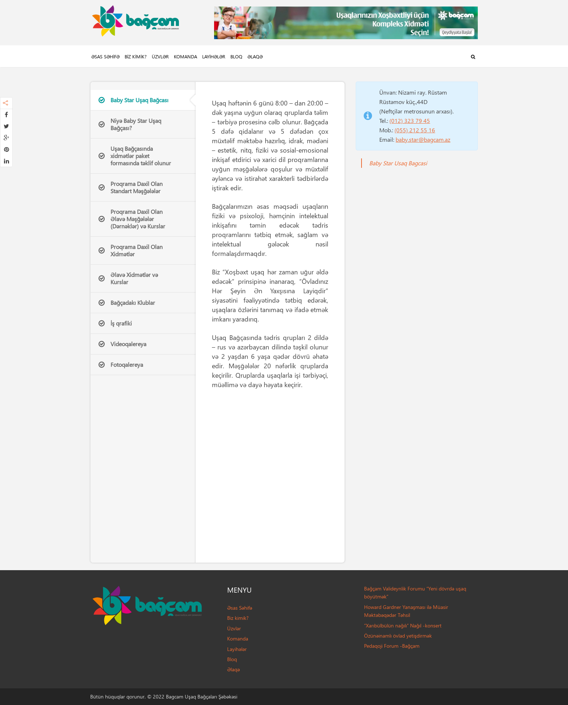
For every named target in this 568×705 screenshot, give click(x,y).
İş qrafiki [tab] (115, 323)
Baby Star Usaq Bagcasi (398, 163)
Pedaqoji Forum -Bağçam (391, 645)
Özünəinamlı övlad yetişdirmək (398, 635)
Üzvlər (160, 56)
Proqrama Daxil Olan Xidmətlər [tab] (131, 250)
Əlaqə (255, 56)
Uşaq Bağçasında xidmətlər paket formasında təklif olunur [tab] (135, 156)
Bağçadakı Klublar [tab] (127, 302)
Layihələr (213, 56)
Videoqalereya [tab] (122, 344)
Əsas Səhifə (105, 56)
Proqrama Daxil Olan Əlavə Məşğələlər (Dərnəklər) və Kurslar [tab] (132, 219)
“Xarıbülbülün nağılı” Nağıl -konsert (403, 625)
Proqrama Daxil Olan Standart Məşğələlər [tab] (131, 187)
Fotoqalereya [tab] (121, 364)
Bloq (236, 56)
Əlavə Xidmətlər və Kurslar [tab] (128, 278)
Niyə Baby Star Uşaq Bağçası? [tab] (130, 124)
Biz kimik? (136, 56)
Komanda (185, 56)
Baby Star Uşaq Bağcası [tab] (133, 100)
